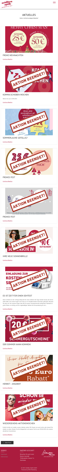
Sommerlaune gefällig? (15, 137)
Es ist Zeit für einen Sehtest (17, 295)
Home (21, 18)
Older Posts (7, 442)
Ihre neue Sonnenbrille (15, 256)
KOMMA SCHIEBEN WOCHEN (16, 94)
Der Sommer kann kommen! (17, 344)
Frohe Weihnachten (13, 55)
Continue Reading (7, 59)
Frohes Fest (9, 177)
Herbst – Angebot (12, 383)
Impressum (4, 454)
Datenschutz (4, 457)
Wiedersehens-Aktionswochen (19, 423)
